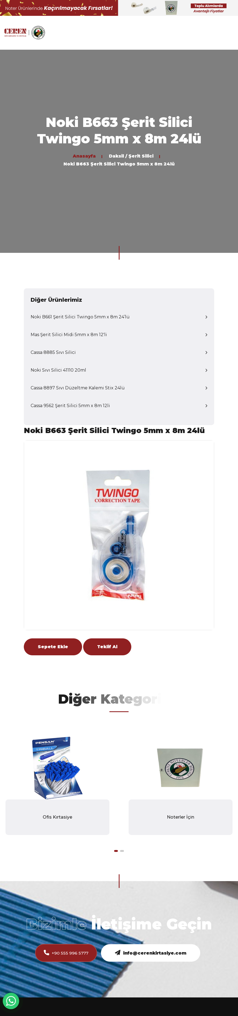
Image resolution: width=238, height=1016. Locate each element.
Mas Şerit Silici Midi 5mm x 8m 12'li (69, 334)
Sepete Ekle (53, 646)
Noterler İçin (180, 817)
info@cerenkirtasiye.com (150, 953)
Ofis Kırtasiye (57, 817)
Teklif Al (107, 646)
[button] (116, 850)
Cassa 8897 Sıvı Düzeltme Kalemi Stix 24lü (78, 387)
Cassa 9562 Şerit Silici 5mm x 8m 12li (70, 405)
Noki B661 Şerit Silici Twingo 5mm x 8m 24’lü (80, 316)
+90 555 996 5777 (66, 953)
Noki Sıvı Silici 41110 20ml (58, 370)
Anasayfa (84, 156)
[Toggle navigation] (230, 32)
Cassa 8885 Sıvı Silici (53, 352)
